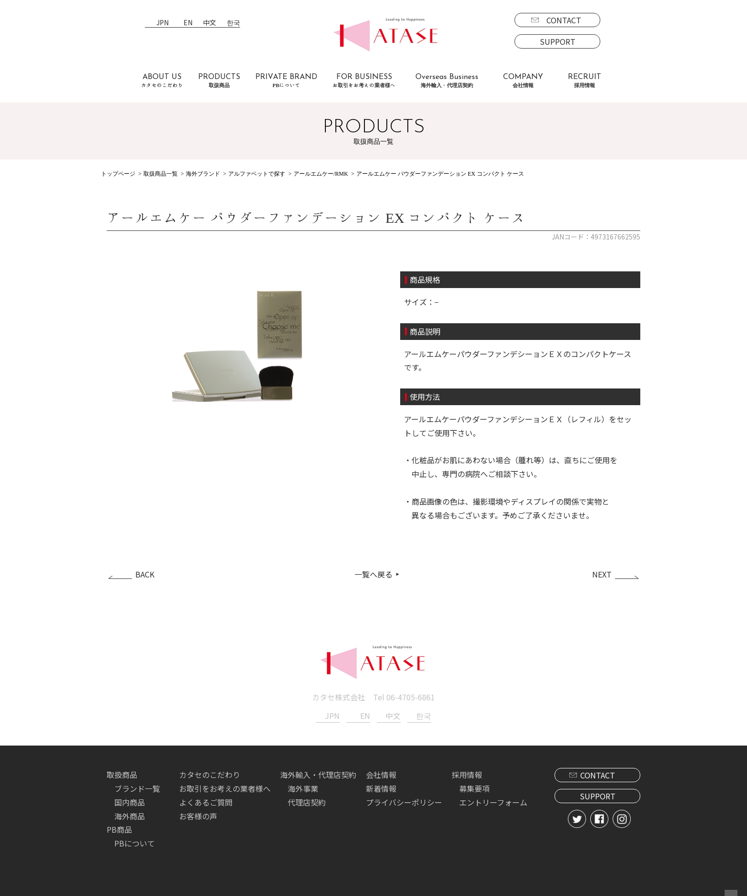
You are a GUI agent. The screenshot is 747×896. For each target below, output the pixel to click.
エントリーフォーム (493, 800)
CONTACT (563, 20)
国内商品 (129, 800)
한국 (233, 23)
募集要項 (474, 787)
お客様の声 (198, 814)
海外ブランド (203, 173)
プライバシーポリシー (404, 800)
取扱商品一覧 (160, 173)
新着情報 (381, 787)
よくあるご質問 (205, 800)
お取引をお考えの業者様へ (225, 787)
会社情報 (381, 773)
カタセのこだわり (209, 773)
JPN (162, 23)
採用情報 (467, 773)
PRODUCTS (219, 80)
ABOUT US (162, 80)
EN (187, 23)
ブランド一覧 (137, 787)
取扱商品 (122, 773)
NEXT (602, 573)
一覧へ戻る (373, 573)
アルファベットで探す (256, 173)
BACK (144, 573)
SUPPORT (557, 41)
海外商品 (129, 814)
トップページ (118, 173)
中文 (209, 23)
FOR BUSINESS (364, 80)
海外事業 (303, 787)
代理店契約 (307, 800)
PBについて (134, 841)
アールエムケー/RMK (320, 173)
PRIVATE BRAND (286, 80)
